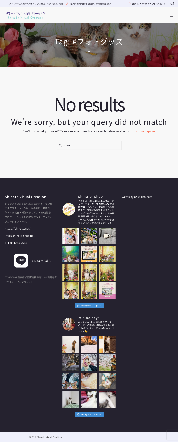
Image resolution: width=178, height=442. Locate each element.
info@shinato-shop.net (20, 236)
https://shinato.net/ (17, 228)
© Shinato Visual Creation (48, 437)
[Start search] (61, 145)
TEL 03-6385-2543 (15, 243)
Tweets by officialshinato (136, 197)
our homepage (144, 131)
